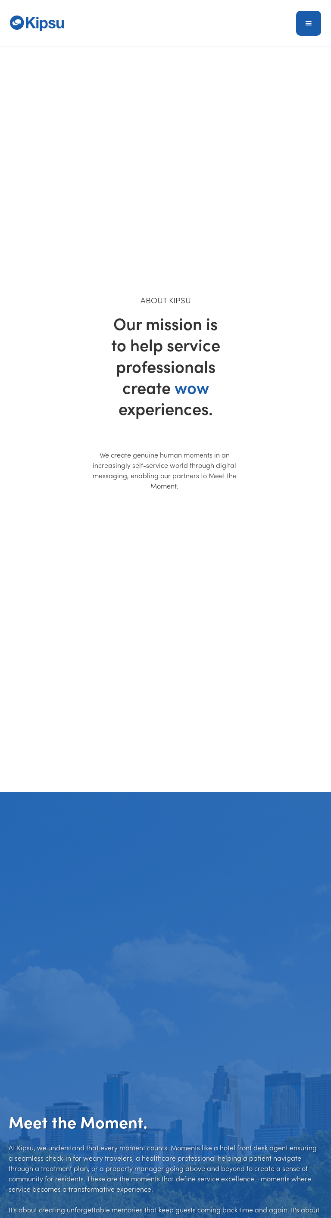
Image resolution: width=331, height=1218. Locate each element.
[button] (308, 23)
